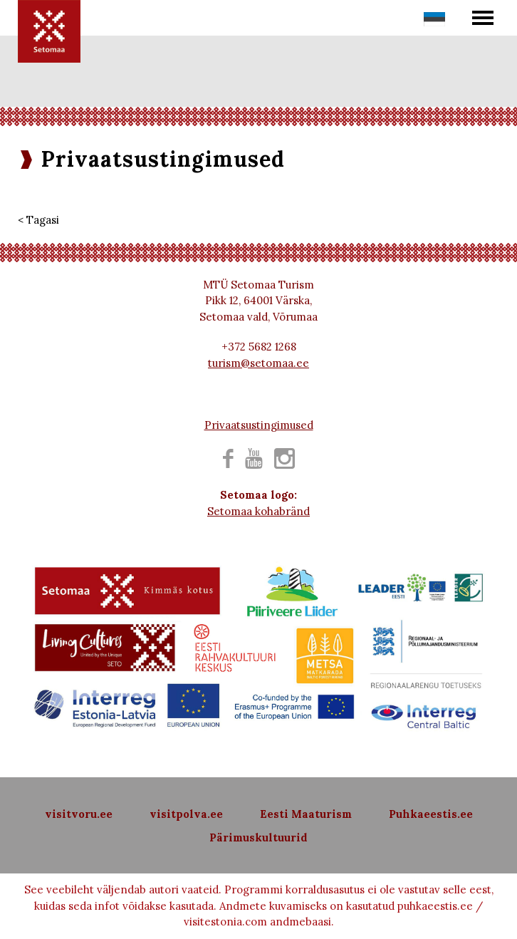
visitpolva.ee (186, 814)
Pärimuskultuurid (258, 837)
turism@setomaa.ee (258, 363)
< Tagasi (38, 220)
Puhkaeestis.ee (431, 814)
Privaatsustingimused (258, 425)
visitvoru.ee (79, 814)
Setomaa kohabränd (258, 511)
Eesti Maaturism (306, 814)
